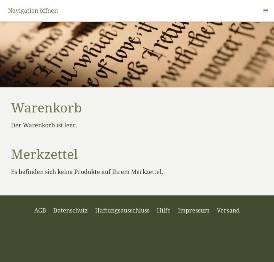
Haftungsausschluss (122, 210)
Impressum (194, 210)
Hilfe (164, 210)
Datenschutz (70, 210)
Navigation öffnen (33, 11)
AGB (40, 210)
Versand (228, 210)
